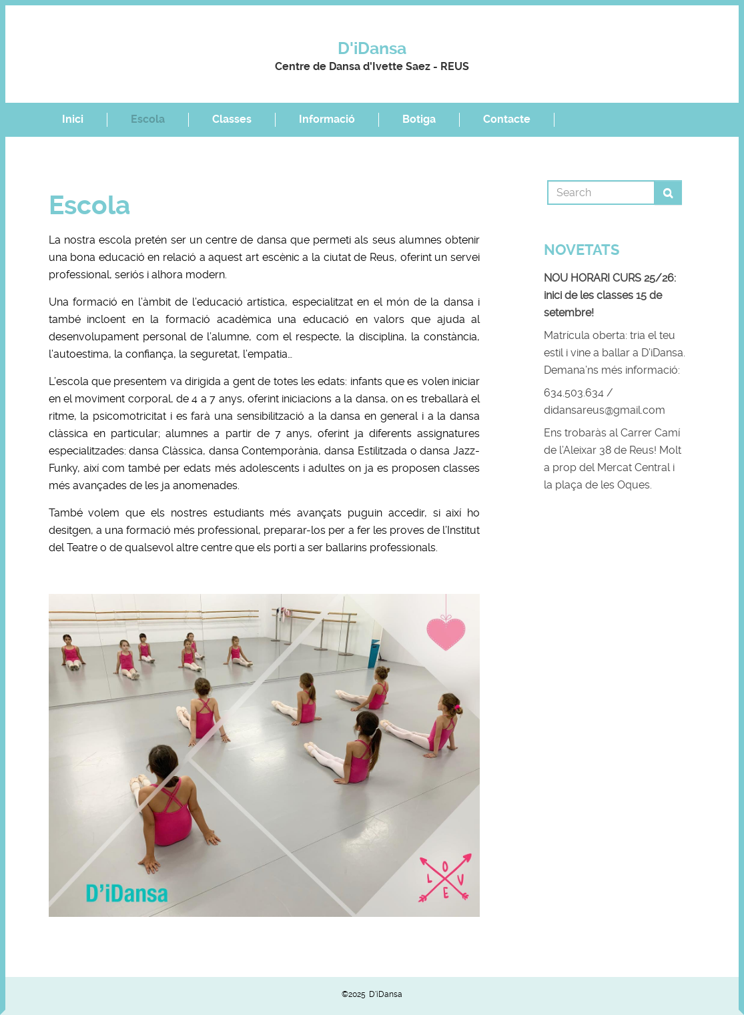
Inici (72, 119)
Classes (232, 119)
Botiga (419, 119)
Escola (148, 119)
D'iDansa (372, 48)
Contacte (506, 119)
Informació (327, 119)
